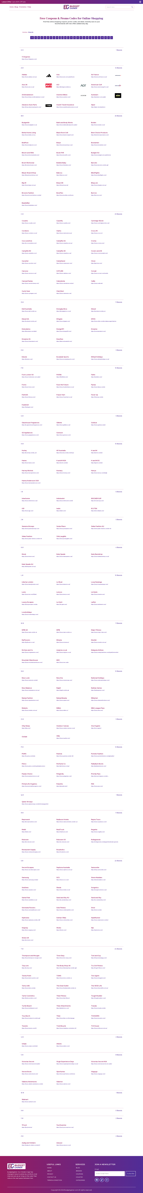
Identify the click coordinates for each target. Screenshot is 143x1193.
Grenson (59, 433)
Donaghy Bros (61, 309)
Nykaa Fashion (27, 698)
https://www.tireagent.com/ (98, 978)
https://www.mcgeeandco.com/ (30, 652)
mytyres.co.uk (61, 650)
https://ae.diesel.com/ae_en (98, 311)
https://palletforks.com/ (62, 1008)
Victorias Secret (28, 1061)
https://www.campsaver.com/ (64, 263)
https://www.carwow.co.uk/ (29, 273)
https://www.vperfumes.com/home (65, 1074)
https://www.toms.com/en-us (64, 978)
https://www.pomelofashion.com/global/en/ (102, 756)
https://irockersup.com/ (97, 500)
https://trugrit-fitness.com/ (98, 968)
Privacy (50, 1174)
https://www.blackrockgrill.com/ (65, 135)
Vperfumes (60, 1072)
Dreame (94, 329)
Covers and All (96, 251)
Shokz (58, 928)
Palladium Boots (97, 764)
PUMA (24, 754)
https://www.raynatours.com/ (99, 821)
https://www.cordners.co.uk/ (29, 233)
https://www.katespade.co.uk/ (64, 556)
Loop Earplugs (96, 582)
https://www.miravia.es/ (62, 642)
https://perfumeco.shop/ (62, 766)
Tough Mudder (96, 996)
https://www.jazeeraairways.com (30, 528)
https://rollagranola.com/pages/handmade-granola (104, 842)
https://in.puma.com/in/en (28, 756)
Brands (79, 1171)
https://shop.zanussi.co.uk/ (63, 1145)
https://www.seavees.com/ (29, 889)
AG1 (57, 85)
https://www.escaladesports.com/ (65, 359)
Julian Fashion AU (97, 526)
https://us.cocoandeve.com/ (29, 243)
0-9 (32, 37)
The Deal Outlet (62, 986)
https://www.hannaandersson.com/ (31, 483)
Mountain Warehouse (30, 660)
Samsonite (95, 867)
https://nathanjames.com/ (98, 690)
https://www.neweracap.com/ (64, 680)
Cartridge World (97, 221)
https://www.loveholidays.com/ (30, 614)
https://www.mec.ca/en (62, 662)
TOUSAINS (95, 1016)
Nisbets (25, 708)
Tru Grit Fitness (97, 966)
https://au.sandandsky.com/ (63, 900)
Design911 (60, 329)
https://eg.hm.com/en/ (97, 462)
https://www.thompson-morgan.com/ (32, 958)
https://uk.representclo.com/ (29, 821)
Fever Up (94, 395)
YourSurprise (61, 1125)
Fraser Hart (60, 395)
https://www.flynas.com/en (98, 387)
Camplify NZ (26, 251)
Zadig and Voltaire (29, 1143)
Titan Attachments (63, 1006)
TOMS (58, 976)
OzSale (24, 737)
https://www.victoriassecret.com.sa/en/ (101, 1063)
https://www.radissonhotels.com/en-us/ (67, 821)
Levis (24, 592)
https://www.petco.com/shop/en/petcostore (33, 766)
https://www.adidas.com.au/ (29, 77)
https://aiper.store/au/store (98, 107)
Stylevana (25, 918)
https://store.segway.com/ (29, 930)
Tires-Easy (60, 956)
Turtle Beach (27, 1006)
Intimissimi (60, 498)
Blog (78, 1168)
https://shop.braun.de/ (62, 185)
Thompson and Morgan (30, 956)
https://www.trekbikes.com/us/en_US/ (66, 1028)
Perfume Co (61, 764)
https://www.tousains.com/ (98, 1018)
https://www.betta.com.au (28, 135)
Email (97, 1169)
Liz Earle (94, 592)
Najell (58, 688)
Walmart (25, 1099)
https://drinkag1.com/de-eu (63, 87)
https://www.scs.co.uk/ (62, 879)
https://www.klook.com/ (28, 556)
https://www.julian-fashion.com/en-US (32, 538)
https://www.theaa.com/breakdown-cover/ (33, 97)
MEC (58, 660)
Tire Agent (95, 976)
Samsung (25, 877)
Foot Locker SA (28, 375)
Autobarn (94, 95)
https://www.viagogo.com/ (98, 1074)
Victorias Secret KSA (99, 1061)
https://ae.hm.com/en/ (97, 452)
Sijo (92, 928)
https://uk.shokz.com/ (27, 940)
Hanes (24, 460)
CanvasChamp (27, 281)
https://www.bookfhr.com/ (63, 155)
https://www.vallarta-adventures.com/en (32, 1084)
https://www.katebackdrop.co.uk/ (100, 556)
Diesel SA (25, 319)
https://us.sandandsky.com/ (98, 900)
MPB (58, 630)
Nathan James (96, 688)
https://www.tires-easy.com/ (64, 958)
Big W (24, 183)
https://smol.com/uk (96, 910)
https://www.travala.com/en (98, 1008)
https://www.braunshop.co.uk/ (64, 145)
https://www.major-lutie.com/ (99, 632)
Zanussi (59, 1143)
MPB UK (25, 630)
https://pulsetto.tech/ (61, 786)
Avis (58, 75)
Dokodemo (26, 329)
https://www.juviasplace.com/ (64, 528)
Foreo (24, 385)
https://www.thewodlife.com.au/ (99, 988)
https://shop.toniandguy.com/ (99, 958)
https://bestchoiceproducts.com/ (100, 135)
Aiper (93, 105)
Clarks (58, 231)
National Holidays (97, 678)
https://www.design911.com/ (63, 331)
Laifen (93, 602)
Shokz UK (25, 938)
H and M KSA (61, 460)
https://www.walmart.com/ (29, 1101)
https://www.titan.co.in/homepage (65, 1018)
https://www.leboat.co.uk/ (63, 584)
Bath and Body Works (64, 122)
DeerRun (59, 339)
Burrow (94, 193)
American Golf (96, 85)
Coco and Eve (27, 241)
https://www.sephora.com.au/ (64, 869)
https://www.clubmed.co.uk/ (63, 293)
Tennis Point (26, 976)
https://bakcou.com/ (61, 175)
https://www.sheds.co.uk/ (63, 889)
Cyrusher (25, 261)
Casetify (59, 221)
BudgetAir (26, 122)
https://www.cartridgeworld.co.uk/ (100, 223)
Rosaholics (60, 850)
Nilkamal (94, 698)
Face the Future (62, 385)
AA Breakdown (27, 95)
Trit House (95, 1026)
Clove (93, 261)
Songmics (95, 887)
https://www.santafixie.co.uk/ (29, 900)
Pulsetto (59, 784)
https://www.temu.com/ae (28, 988)
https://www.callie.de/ (97, 283)
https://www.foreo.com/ (28, 387)
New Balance (27, 688)
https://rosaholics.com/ (62, 852)
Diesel (93, 309)
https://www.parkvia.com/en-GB (64, 756)
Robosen (25, 840)
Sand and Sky (96, 898)
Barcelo (94, 163)
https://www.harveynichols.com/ (30, 473)
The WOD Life (96, 986)
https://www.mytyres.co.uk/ (63, 652)
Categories (80, 1180)
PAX (92, 784)
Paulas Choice (27, 774)
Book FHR (60, 153)
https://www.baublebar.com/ (29, 205)
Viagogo (94, 1072)
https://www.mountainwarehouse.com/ (32, 662)
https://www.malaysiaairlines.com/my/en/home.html (104, 652)
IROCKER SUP (96, 498)
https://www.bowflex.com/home (64, 195)
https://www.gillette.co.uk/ (63, 425)
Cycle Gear (26, 291)
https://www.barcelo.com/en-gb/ (99, 165)
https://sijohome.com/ (97, 930)
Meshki (93, 640)
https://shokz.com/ (61, 930)
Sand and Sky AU (62, 898)
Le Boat (59, 582)
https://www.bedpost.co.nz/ (29, 145)
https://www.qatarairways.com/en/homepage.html (35, 804)
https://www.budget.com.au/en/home (101, 155)
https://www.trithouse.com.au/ (99, 1028)
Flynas (93, 385)
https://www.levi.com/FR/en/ (29, 594)
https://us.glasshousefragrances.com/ (32, 425)
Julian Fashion (27, 536)
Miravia (59, 640)
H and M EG (95, 460)
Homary (59, 471)
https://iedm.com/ (61, 510)
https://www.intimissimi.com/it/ (64, 500)
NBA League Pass (98, 708)
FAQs (29, 7)
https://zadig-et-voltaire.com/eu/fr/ (31, 1145)
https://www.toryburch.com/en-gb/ (31, 1018)
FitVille (59, 375)
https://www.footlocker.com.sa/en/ (31, 377)
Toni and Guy (96, 956)
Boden (93, 122)
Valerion (59, 1082)
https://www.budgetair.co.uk (29, 125)
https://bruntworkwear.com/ (29, 165)
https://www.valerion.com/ (63, 1084)
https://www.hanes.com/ (28, 462)
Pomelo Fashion (97, 754)
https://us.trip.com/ (27, 968)
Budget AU (95, 153)
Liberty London (27, 582)
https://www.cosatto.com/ (29, 223)
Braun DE (59, 183)
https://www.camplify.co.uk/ (63, 253)
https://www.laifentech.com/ (98, 604)
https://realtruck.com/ (62, 831)
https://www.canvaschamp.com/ (30, 283)
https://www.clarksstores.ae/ (64, 233)
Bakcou (59, 173)
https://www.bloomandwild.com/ (30, 155)
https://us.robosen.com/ (62, 842)
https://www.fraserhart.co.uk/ (64, 397)
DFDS (93, 319)
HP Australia (61, 450)
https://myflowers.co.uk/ (28, 642)
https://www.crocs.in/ (97, 233)
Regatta (94, 829)
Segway (25, 928)
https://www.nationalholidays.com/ (100, 680)
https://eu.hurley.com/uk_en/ (29, 452)
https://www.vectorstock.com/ (30, 1074)
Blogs (16, 7)
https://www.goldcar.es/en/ (98, 425)
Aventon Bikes (61, 95)
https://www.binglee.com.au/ (98, 185)
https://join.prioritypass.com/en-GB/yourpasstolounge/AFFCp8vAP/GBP (101, 776)
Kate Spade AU (27, 564)
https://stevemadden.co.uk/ (98, 879)
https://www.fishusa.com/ (28, 397)
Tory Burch (26, 1016)
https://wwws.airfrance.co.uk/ (99, 77)
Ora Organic (95, 726)
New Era (59, 678)
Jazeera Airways (28, 526)
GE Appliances (27, 433)
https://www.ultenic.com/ (63, 1046)
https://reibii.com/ (26, 831)
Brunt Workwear (28, 163)
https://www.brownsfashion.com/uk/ (31, 195)
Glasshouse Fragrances (30, 423)
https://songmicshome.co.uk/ (99, 889)
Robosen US (61, 840)
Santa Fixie (26, 898)
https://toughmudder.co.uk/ (98, 998)
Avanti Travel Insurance (65, 105)
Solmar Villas (61, 918)
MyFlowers (26, 640)
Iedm (58, 508)
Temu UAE (26, 986)
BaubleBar (26, 203)
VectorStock (26, 1072)
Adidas (24, 75)
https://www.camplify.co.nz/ (29, 253)
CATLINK (59, 271)
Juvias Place (61, 526)
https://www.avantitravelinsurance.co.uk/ (67, 107)
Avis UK (24, 85)
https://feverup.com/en (97, 397)
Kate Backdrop (97, 554)
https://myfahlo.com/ (96, 377)
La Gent (59, 602)
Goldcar (94, 423)
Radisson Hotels (62, 819)
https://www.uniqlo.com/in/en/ (30, 1046)
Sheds (58, 887)
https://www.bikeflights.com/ (98, 175)
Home (12, 7)
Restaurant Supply (29, 850)
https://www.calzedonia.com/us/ (65, 283)
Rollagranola (95, 840)
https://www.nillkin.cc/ (62, 710)
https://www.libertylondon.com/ (30, 584)
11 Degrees (26, 57)
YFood (24, 1125)
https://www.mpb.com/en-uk (29, 632)
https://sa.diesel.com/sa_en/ (29, 321)
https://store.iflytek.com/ (97, 510)
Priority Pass (95, 774)
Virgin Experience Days (65, 1061)
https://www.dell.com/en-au (29, 311)
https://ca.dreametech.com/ (98, 331)
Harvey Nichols (27, 471)
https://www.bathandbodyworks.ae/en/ (66, 125)
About (49, 1171)
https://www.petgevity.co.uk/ (64, 776)
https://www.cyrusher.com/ (29, 263)
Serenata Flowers (28, 908)
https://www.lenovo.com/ (63, 594)
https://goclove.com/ (96, 263)
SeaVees (25, 887)
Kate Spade (60, 554)
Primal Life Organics (29, 784)
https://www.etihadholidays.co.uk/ (100, 359)
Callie (93, 281)
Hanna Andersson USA (30, 481)
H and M (94, 450)
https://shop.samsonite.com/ (98, 869)
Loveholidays (27, 612)
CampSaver (60, 261)
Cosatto (25, 221)
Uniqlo (24, 1044)
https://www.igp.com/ (27, 510)
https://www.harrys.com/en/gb (99, 473)
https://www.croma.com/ (97, 243)
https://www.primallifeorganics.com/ (31, 786)
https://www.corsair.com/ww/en (99, 273)
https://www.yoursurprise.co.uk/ (65, 1127)
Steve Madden (96, 877)
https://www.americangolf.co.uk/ (100, 87)
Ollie (58, 736)
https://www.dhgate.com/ (63, 321)
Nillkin (58, 708)
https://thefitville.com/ (62, 377)
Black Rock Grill (62, 133)
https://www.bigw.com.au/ (29, 185)
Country (79, 1177)
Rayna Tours (95, 819)
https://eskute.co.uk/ (27, 359)
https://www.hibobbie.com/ (63, 165)
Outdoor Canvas (62, 726)
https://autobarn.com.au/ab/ (98, 97)
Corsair (94, 271)
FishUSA (25, 395)
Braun (58, 143)
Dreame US (26, 339)
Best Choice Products (99, 133)
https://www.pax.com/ (97, 786)
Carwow (25, 271)
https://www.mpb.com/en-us (64, 632)
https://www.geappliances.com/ (30, 435)
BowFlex (59, 193)
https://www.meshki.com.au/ (98, 642)
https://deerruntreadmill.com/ (64, 341)
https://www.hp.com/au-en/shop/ (65, 452)
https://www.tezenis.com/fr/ (29, 1028)
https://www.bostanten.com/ (98, 145)
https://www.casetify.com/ (63, 223)
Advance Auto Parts (29, 105)
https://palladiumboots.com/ (98, 766)
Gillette (59, 423)
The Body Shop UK (63, 966)
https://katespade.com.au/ (29, 566)
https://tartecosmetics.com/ (29, 998)
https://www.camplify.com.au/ (64, 243)
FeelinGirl (25, 405)
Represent (26, 819)
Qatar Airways (27, 802)
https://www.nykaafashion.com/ (30, 700)
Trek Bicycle (61, 1026)
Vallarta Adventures (29, 1082)
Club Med (60, 291)
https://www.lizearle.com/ (98, 594)
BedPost (25, 143)
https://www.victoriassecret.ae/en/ (31, 1063)
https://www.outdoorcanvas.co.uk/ (65, 728)
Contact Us (51, 1177)
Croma (93, 241)
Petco (24, 764)
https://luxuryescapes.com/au (29, 604)
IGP (23, 508)
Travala (94, 1006)
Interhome (26, 498)
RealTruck (60, 829)
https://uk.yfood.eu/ (27, 1127)
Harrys (93, 471)
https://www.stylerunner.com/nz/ (99, 920)
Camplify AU (61, 241)
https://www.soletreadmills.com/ (65, 910)
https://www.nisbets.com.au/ (29, 710)
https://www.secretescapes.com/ (30, 869)
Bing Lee (94, 183)
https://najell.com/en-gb (62, 690)
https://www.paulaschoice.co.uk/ (30, 776)
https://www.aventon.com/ (63, 97)
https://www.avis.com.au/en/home (65, 77)
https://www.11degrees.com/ (29, 59)
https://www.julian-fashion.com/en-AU (101, 528)
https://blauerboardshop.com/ (30, 175)
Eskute (24, 357)
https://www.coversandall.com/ (99, 253)
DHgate (59, 319)
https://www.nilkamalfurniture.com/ (100, 700)
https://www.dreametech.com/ (30, 341)
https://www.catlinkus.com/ (63, 273)
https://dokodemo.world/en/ (29, 331)
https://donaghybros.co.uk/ (63, 311)
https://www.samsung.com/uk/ (30, 879)
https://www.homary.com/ (63, 473)
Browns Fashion (28, 193)
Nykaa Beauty (61, 698)
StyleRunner (95, 918)
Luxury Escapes (28, 602)
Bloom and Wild (28, 153)
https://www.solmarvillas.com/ (64, 920)
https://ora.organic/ (96, 728)
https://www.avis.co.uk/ (28, 87)
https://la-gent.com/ (61, 604)
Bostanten (95, 143)
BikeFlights (95, 173)
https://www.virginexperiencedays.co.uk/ (67, 1063)
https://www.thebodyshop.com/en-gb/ (66, 968)
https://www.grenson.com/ (63, 435)
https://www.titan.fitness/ (63, 998)
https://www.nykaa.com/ (62, 700)
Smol (93, 908)
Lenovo (59, 592)
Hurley (24, 450)
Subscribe (130, 1173)
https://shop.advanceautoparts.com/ (31, 107)
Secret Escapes (28, 867)
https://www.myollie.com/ (63, 738)
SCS (58, 877)
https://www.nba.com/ (97, 710)
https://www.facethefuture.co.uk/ (65, 387)
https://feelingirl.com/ (27, 407)
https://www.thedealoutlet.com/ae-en (66, 988)
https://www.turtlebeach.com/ (30, 1008)
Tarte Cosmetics (28, 996)
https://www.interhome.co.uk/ (29, 500)
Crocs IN (94, 231)
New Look (26, 678)
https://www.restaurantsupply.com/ (31, 852)
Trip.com (25, 966)
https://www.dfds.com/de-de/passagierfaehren (103, 321)
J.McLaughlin (61, 536)
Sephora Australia (63, 867)
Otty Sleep (26, 726)
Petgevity (60, 774)
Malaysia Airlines (97, 650)
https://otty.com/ (26, 728)
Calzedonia (60, 281)
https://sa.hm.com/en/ (62, 462)
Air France (95, 75)
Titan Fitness (61, 996)
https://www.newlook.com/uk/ (30, 680)
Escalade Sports (62, 357)
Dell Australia (27, 309)
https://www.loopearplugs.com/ (99, 584)
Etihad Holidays (97, 357)
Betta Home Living (29, 133)
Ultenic (59, 1044)
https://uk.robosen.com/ (28, 842)
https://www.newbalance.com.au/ (30, 690)
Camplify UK (61, 251)
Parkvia (59, 754)
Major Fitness (96, 630)
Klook (24, 554)
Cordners (25, 231)
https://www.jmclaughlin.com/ (64, 538)
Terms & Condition (54, 1180)
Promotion (23, 7)
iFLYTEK (94, 508)
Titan (58, 1016)
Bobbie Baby (61, 163)
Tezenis (25, 1026)
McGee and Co (27, 650)
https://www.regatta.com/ (98, 831)
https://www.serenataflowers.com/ (31, 910)
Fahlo (93, 375)
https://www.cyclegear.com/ (29, 293)
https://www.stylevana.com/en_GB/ (31, 920)
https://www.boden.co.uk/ (98, 125)
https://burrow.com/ (96, 195)
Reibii (24, 829)
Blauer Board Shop (29, 173)
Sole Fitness (61, 908)
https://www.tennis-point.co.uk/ (30, 978)
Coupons (79, 1174)
